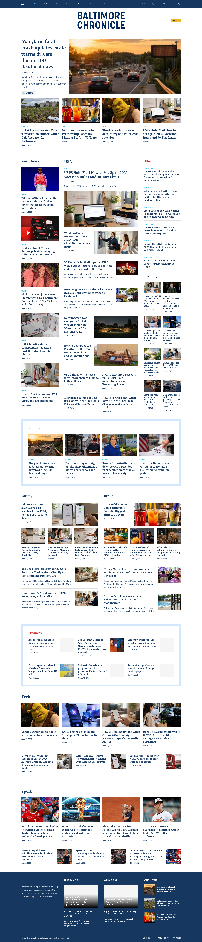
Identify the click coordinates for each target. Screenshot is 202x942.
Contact (176, 20)
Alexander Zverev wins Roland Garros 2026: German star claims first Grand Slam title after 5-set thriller (120, 831)
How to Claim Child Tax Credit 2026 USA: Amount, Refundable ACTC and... (152, 301)
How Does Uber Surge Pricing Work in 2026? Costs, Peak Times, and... (151, 400)
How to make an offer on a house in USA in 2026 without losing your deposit (160, 230)
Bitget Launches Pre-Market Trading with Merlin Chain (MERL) (120, 913)
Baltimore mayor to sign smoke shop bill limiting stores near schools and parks (81, 468)
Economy (93, 4)
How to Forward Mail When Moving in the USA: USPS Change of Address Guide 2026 (119, 402)
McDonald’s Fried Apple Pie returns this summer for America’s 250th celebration (115, 551)
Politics (80, 4)
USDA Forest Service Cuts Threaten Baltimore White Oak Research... (168, 903)
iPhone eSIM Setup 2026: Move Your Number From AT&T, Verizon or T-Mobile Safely (34, 511)
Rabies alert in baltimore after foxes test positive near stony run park (168, 551)
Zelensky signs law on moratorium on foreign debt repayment (141, 668)
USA (58, 4)
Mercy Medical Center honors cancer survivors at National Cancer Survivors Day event (128, 572)
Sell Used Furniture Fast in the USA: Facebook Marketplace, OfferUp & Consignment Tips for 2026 (43, 572)
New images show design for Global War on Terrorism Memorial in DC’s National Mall (75, 324)
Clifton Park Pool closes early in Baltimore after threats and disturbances (124, 600)
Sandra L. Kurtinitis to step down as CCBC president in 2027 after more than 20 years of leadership (119, 468)
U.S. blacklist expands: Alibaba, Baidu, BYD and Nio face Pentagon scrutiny (171, 336)
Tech (143, 4)
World (68, 4)
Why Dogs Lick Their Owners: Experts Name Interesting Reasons (120, 902)
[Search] (179, 4)
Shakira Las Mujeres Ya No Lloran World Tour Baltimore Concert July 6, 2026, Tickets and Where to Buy (39, 299)
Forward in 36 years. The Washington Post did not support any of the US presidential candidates (77, 901)
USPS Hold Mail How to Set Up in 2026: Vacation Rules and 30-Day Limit (160, 134)
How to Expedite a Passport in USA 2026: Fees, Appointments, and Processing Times (119, 379)
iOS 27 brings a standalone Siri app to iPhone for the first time (81, 735)
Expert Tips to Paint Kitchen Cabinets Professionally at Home (160, 263)
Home (36, 4)
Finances (107, 4)
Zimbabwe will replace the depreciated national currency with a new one (142, 642)
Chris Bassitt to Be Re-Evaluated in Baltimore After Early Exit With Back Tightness (161, 831)
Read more (28, 93)
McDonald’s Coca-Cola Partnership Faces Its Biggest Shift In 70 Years (79, 134)
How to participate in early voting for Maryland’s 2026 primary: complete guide (156, 468)
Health (132, 4)
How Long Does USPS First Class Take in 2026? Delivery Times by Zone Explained (88, 293)
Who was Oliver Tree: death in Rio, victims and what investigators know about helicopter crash (38, 203)
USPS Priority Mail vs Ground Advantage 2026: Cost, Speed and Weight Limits (36, 349)
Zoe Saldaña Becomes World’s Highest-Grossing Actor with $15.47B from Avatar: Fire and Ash (92, 645)
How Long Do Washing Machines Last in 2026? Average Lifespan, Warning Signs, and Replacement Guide (37, 761)
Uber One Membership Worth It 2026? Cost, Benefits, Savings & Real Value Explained (161, 736)
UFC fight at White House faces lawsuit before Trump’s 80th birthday (81, 378)
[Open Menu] (22, 4)
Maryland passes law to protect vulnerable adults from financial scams (152, 336)
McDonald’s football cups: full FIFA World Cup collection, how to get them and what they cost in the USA (88, 266)
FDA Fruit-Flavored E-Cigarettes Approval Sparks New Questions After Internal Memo (141, 551)
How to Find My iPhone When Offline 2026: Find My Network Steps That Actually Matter (121, 736)
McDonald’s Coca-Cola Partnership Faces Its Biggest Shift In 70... (166, 917)
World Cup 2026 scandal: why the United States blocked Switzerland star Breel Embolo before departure (39, 831)
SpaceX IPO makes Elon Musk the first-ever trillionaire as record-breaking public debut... (171, 302)
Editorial (146, 938)
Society (120, 4)
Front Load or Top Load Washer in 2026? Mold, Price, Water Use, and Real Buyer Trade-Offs (162, 213)
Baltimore (47, 4)
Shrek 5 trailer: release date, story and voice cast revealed (120, 134)
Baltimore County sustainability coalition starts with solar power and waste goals (152, 368)
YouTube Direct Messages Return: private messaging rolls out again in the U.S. (38, 251)
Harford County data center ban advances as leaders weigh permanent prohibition (80, 914)
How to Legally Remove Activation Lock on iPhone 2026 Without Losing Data (91, 758)
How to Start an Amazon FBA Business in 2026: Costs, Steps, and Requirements (39, 398)
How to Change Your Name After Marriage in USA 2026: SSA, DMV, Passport (60, 551)
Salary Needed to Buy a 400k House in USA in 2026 (171, 365)
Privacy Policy (162, 938)
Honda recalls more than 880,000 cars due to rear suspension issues (144, 758)
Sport (154, 4)
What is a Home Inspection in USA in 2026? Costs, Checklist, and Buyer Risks (77, 240)
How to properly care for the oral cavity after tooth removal (118, 920)
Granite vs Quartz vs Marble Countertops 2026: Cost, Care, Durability (31, 551)
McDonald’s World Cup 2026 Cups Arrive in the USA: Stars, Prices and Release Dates (81, 401)
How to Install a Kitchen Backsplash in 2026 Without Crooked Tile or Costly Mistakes (86, 551)
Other (165, 4)
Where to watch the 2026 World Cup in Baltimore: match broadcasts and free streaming (78, 831)
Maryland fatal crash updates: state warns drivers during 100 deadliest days (43, 54)
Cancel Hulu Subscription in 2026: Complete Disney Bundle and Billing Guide (161, 247)
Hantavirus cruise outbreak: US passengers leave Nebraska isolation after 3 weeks (171, 401)
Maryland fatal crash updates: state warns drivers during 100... (166, 889)
